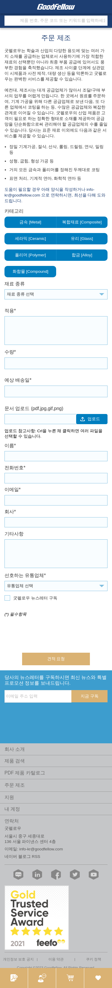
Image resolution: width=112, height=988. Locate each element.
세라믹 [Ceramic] (30, 238)
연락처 (11, 820)
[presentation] (49, 633)
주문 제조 (14, 785)
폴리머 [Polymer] (30, 255)
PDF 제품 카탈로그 (24, 772)
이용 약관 (56, 959)
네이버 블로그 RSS (22, 856)
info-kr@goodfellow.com (41, 849)
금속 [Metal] (30, 222)
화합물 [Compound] (30, 271)
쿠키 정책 (93, 959)
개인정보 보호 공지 (18, 959)
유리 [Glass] (82, 238)
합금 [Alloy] (82, 255)
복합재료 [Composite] (82, 222)
